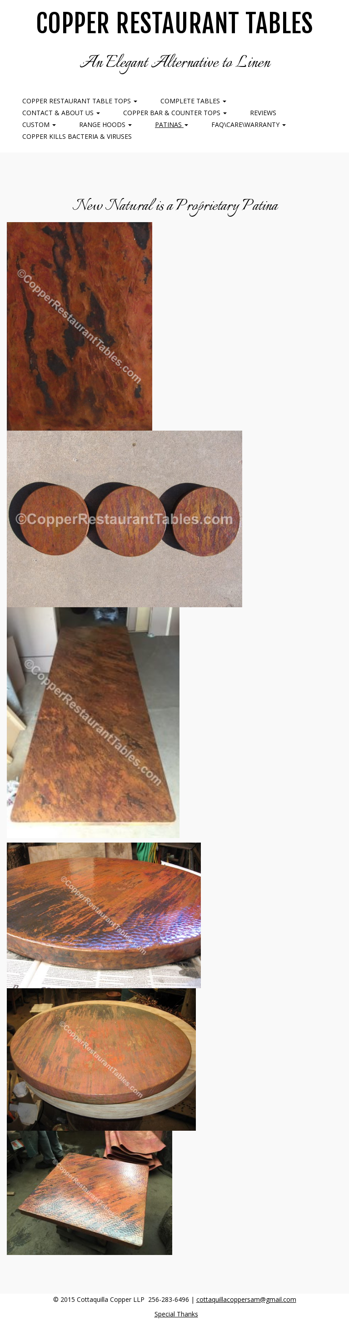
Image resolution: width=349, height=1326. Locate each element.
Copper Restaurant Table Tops (79, 101)
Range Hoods (105, 124)
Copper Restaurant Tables (174, 24)
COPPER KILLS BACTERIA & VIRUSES (77, 136)
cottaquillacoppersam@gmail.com (246, 1299)
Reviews (263, 112)
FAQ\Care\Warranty (248, 124)
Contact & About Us (61, 112)
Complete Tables (193, 101)
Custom (39, 124)
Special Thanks (176, 1314)
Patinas (171, 124)
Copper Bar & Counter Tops (175, 112)
